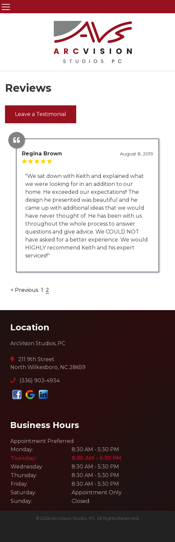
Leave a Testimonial (40, 114)
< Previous (25, 290)
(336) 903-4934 (35, 380)
